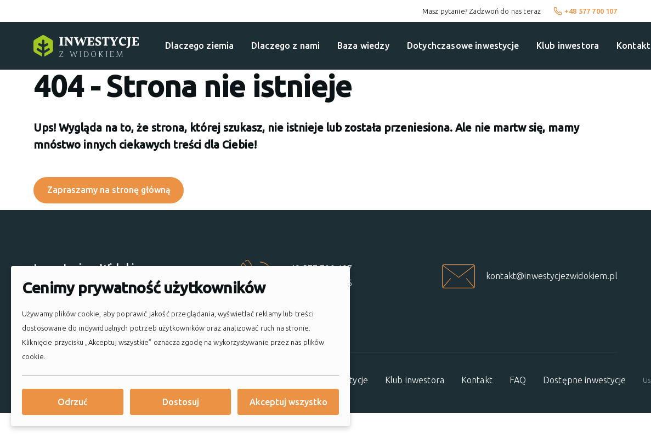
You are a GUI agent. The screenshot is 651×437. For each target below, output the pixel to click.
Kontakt (477, 380)
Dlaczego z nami (285, 45)
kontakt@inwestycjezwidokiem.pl (552, 276)
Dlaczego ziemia (199, 45)
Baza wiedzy (363, 45)
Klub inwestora (567, 45)
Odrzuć (73, 402)
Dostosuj (180, 402)
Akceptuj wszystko (288, 402)
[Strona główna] (86, 46)
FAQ (518, 380)
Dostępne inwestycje (584, 380)
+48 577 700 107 (585, 11)
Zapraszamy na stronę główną (109, 190)
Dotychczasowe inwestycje (463, 45)
